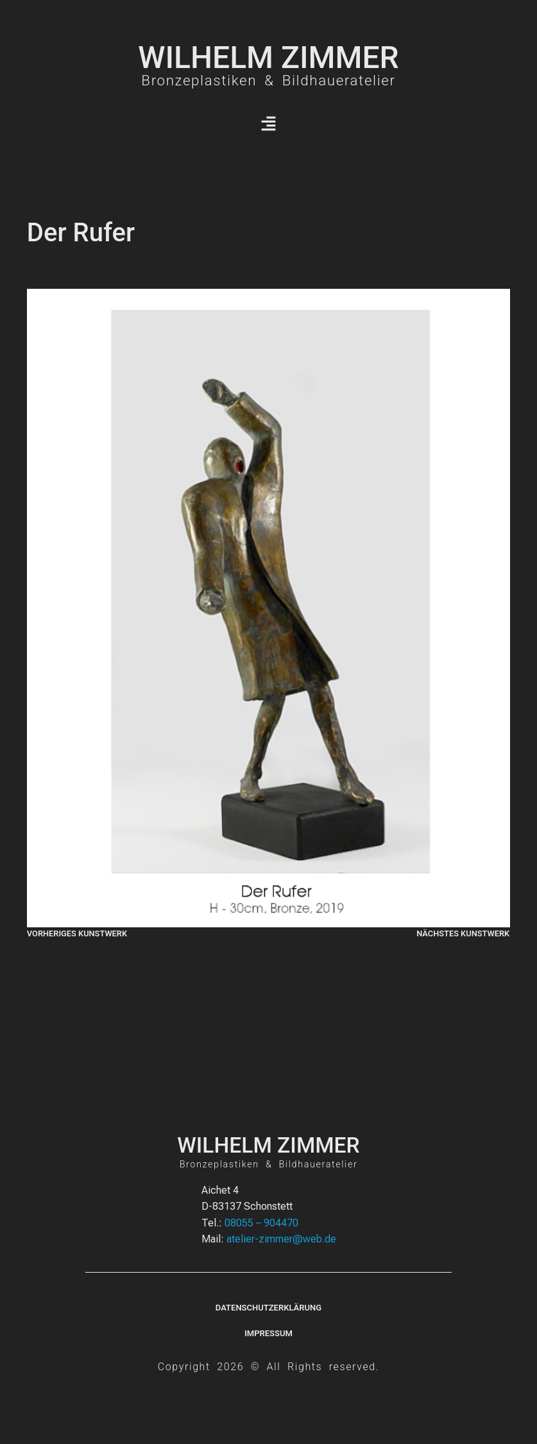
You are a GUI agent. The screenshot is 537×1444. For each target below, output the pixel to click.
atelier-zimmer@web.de (281, 1239)
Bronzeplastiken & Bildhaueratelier (268, 80)
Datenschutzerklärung (268, 1307)
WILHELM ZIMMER (268, 57)
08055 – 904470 (261, 1223)
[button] (268, 124)
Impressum (268, 1333)
